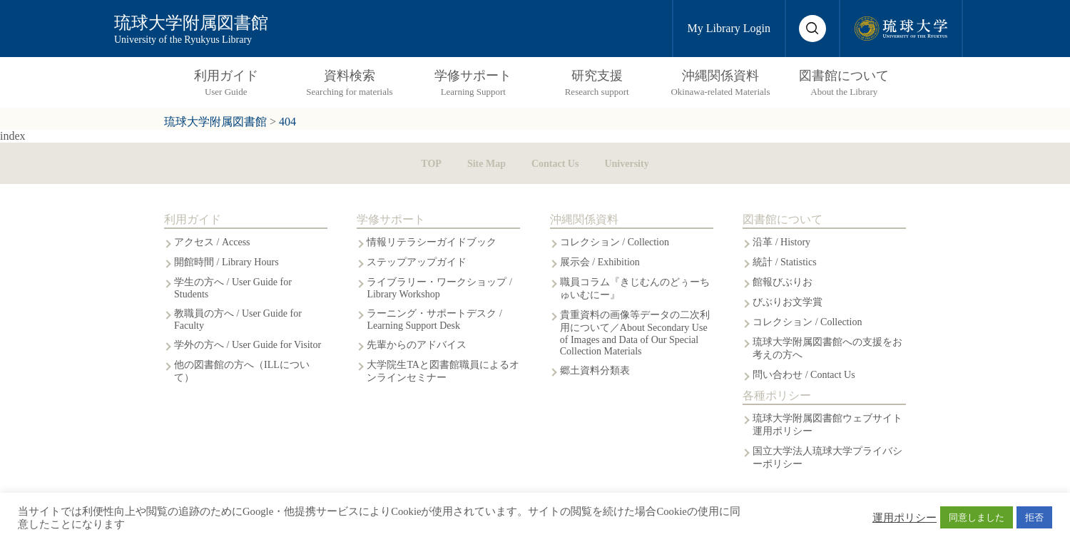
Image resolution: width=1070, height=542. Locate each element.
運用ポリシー (904, 517)
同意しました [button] (976, 517)
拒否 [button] (1034, 517)
